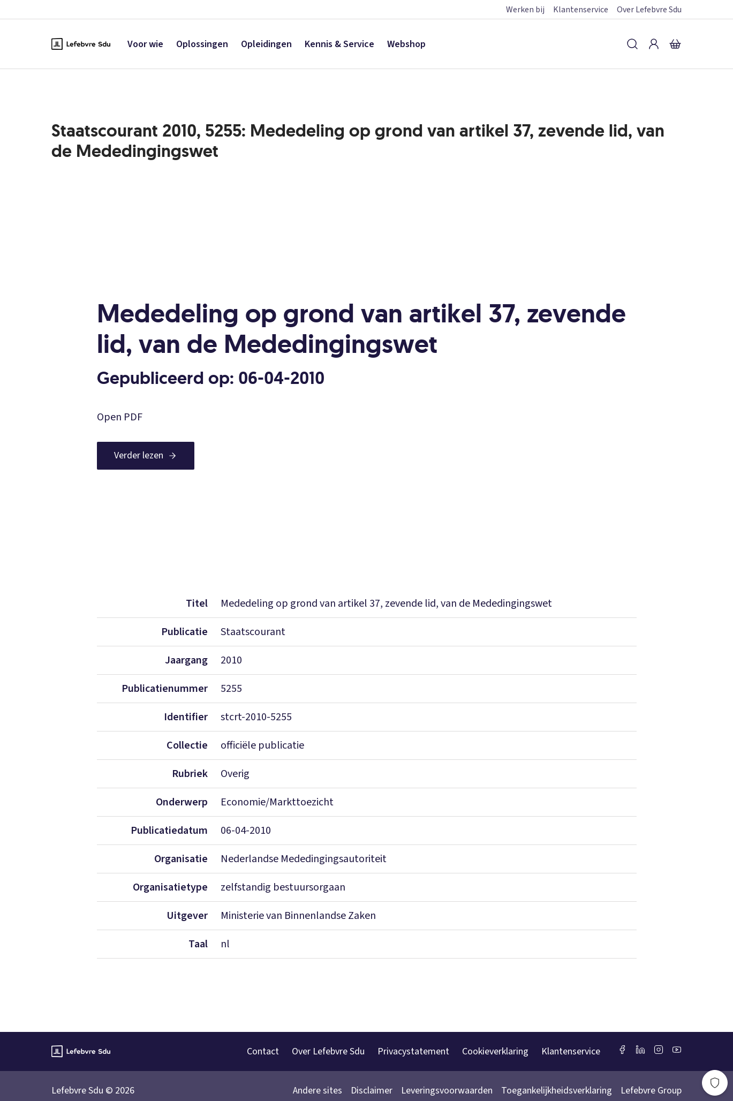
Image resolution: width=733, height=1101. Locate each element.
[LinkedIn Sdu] (640, 1049)
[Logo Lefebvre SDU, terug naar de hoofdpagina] (80, 44)
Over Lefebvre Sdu (649, 9)
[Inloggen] (653, 43)
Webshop (406, 44)
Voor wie (145, 44)
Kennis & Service (339, 44)
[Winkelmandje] (675, 43)
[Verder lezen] (145, 456)
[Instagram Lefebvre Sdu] (658, 1049)
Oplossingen (202, 44)
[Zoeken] (632, 43)
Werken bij (525, 9)
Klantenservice (580, 9)
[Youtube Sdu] (677, 1049)
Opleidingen (266, 44)
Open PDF (119, 417)
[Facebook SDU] (622, 1049)
